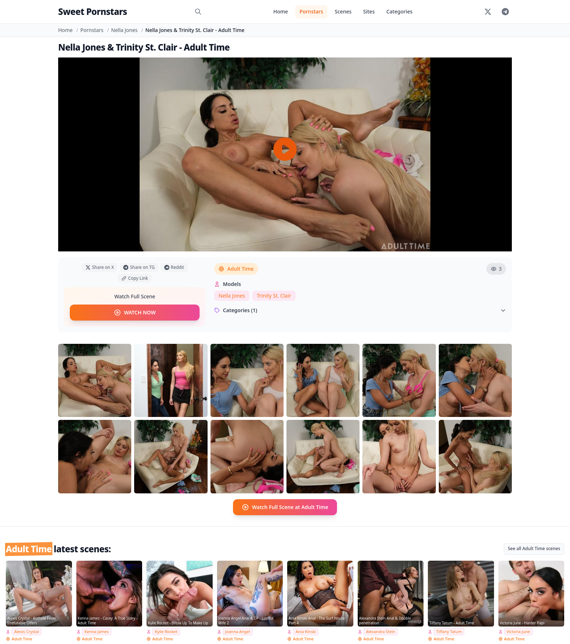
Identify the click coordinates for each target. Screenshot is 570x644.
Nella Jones (124, 30)
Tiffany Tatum (449, 631)
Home (280, 11)
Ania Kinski (306, 631)
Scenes (343, 11)
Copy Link (134, 278)
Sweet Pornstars (92, 11)
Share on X (99, 267)
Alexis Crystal (26, 631)
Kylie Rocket (166, 631)
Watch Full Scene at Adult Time (285, 507)
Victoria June (518, 631)
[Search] (198, 11)
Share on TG (138, 267)
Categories (399, 11)
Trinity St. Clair (274, 295)
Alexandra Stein (381, 631)
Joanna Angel (237, 631)
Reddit (174, 267)
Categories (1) (360, 310)
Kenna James (97, 631)
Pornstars (311, 11)
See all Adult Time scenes (534, 548)
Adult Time (235, 268)
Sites (369, 11)
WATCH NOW (135, 312)
